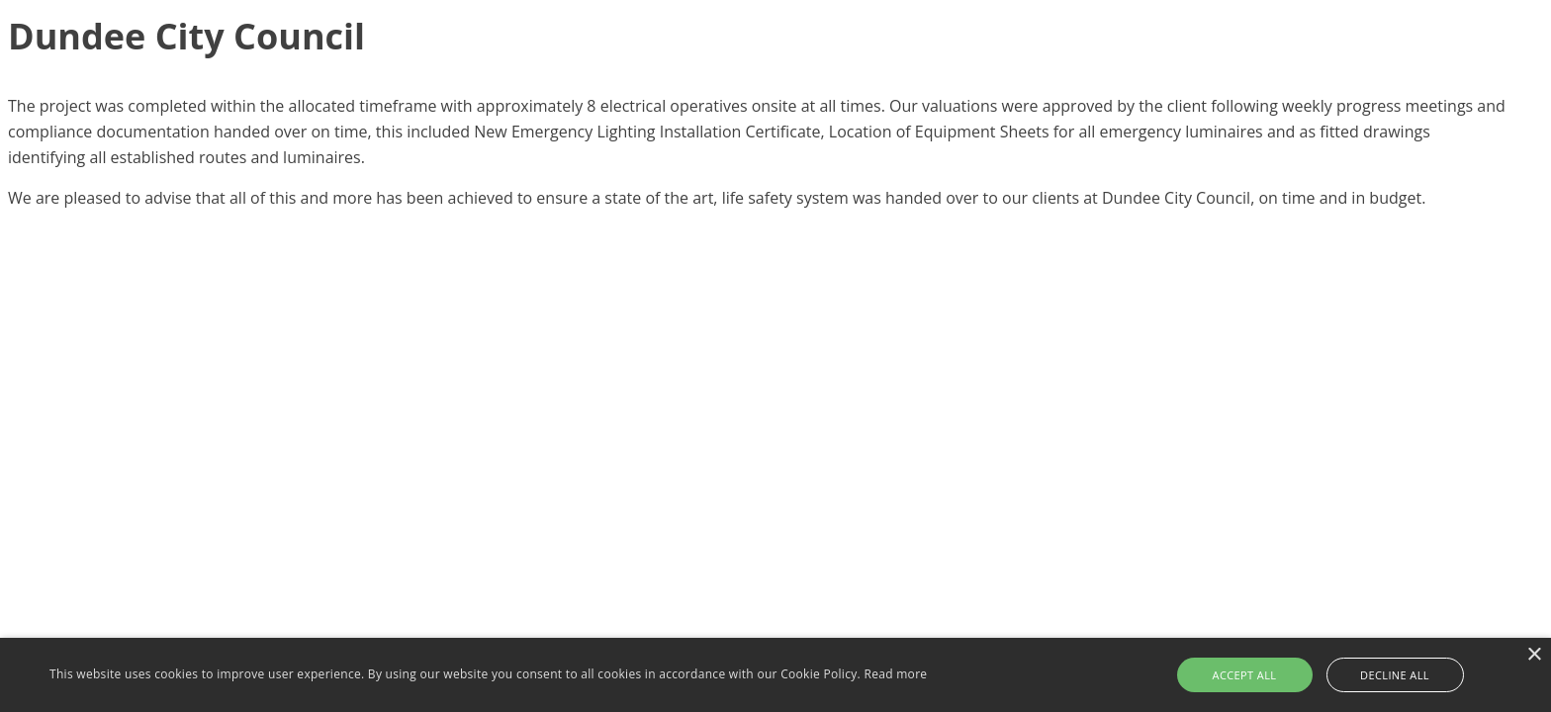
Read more (895, 674)
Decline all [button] (1394, 675)
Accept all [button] (1245, 675)
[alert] (775, 675)
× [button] (1533, 655)
